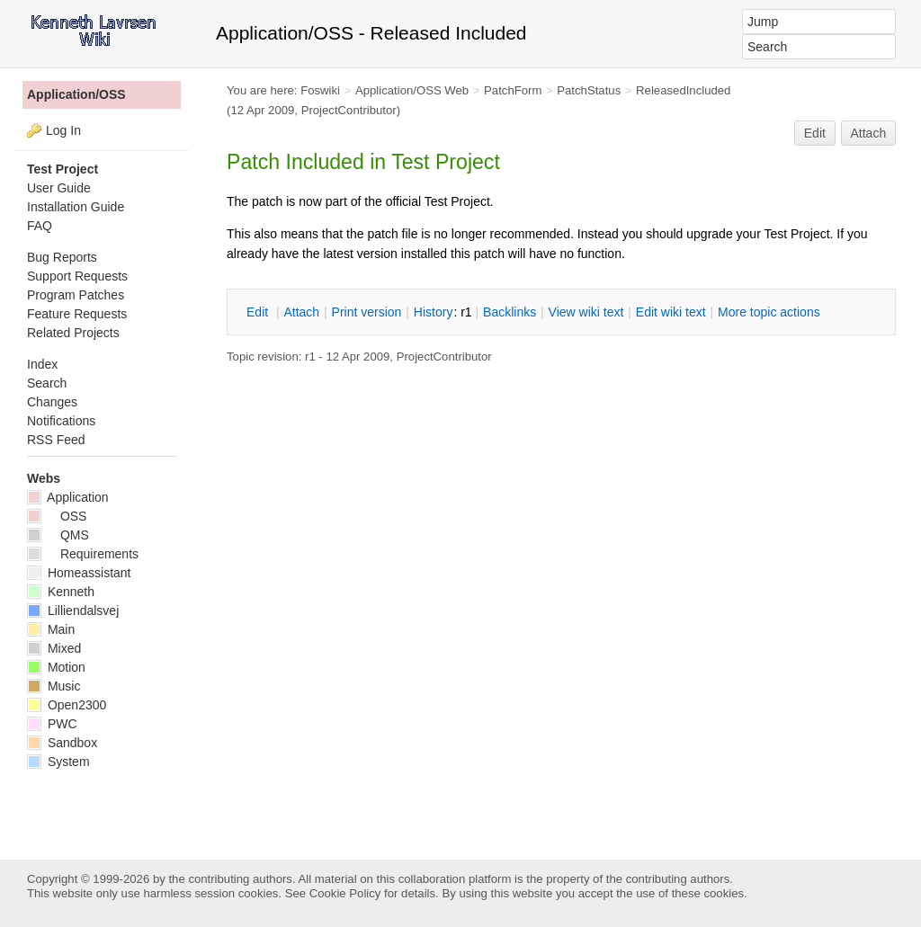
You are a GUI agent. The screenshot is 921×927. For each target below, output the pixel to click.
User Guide (59, 188)
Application (68, 497)
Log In (63, 130)
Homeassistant (78, 573)
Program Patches (75, 295)
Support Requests (77, 276)
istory (433, 312)
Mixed (54, 648)
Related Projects (73, 332)
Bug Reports (62, 257)
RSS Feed (56, 439)
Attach (869, 133)
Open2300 (66, 705)
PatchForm (512, 90)
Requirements (83, 554)
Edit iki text (671, 312)
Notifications (61, 421)
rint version (367, 312)
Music (53, 686)
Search (47, 383)
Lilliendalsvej (73, 610)
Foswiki (320, 90)
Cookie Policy (345, 893)
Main (51, 629)
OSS (56, 516)
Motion (56, 667)
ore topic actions (769, 312)
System (58, 761)
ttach (301, 312)
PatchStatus (589, 90)
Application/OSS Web (412, 90)
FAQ (39, 225)
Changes (52, 402)
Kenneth (60, 591)
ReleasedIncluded (683, 90)
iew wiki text (586, 312)
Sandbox (62, 742)
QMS (58, 535)
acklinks (509, 312)
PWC (52, 724)
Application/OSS (76, 94)
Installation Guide (75, 207)
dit (259, 312)
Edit (815, 133)
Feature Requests (77, 314)
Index (42, 364)
